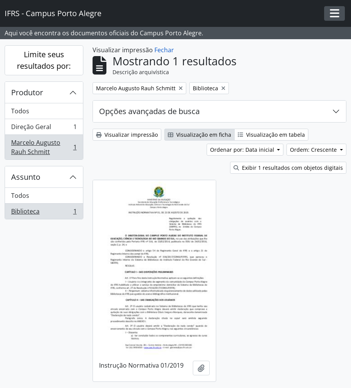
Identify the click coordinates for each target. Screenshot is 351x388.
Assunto (25, 177)
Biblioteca (44, 213)
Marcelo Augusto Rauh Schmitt (44, 147)
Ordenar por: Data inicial (243, 149)
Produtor (27, 92)
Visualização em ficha (199, 134)
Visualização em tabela (271, 134)
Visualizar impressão (127, 134)
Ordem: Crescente (314, 149)
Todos (20, 111)
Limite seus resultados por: (44, 60)
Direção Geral (44, 128)
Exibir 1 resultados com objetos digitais (288, 167)
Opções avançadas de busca (149, 111)
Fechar (164, 50)
